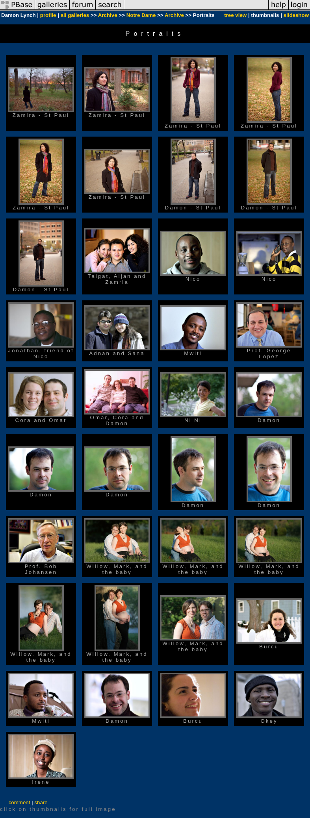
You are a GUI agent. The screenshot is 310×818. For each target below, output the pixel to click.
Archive (107, 15)
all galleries (75, 15)
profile (48, 15)
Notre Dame (141, 15)
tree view (235, 15)
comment (19, 802)
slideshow (296, 15)
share (40, 802)
